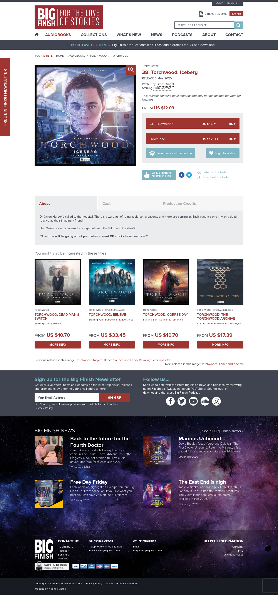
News (156, 35)
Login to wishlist (225, 153)
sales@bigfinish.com (108, 550)
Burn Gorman (162, 88)
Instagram (183, 388)
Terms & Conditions (126, 583)
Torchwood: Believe (107, 314)
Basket (236, 14)
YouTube (197, 388)
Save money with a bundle (174, 153)
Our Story (237, 547)
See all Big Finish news (221, 431)
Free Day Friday (88, 482)
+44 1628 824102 (112, 547)
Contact (234, 35)
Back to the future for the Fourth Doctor (100, 442)
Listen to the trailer (215, 172)
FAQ (240, 551)
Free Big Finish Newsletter (5, 97)
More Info (57, 344)
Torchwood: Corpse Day (165, 314)
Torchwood (98, 56)
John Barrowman (108, 320)
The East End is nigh (202, 482)
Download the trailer (216, 177)
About (209, 35)
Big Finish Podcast (186, 392)
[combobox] (204, 25)
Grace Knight (165, 84)
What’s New (129, 35)
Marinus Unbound (200, 438)
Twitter (170, 388)
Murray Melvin (52, 323)
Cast (106, 203)
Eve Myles (127, 320)
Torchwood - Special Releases (107, 310)
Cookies (108, 583)
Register (233, 3)
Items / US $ (216, 14)
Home (60, 56)
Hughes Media (57, 589)
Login (219, 3)
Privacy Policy (44, 408)
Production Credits (179, 203)
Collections (94, 35)
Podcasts (182, 35)
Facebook (158, 388)
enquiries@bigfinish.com (147, 550)
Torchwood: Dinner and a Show (222, 364)
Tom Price (177, 320)
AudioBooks (58, 35)
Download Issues (233, 555)
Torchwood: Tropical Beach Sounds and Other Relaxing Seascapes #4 (123, 360)
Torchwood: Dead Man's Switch (57, 316)
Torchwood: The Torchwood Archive (216, 316)
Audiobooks (77, 56)
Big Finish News (55, 430)
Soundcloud (215, 388)
